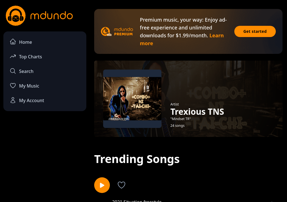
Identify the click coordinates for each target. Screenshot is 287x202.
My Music (24, 85)
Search (21, 71)
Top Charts (26, 56)
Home (21, 41)
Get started (255, 31)
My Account (27, 100)
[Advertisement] (45, 157)
